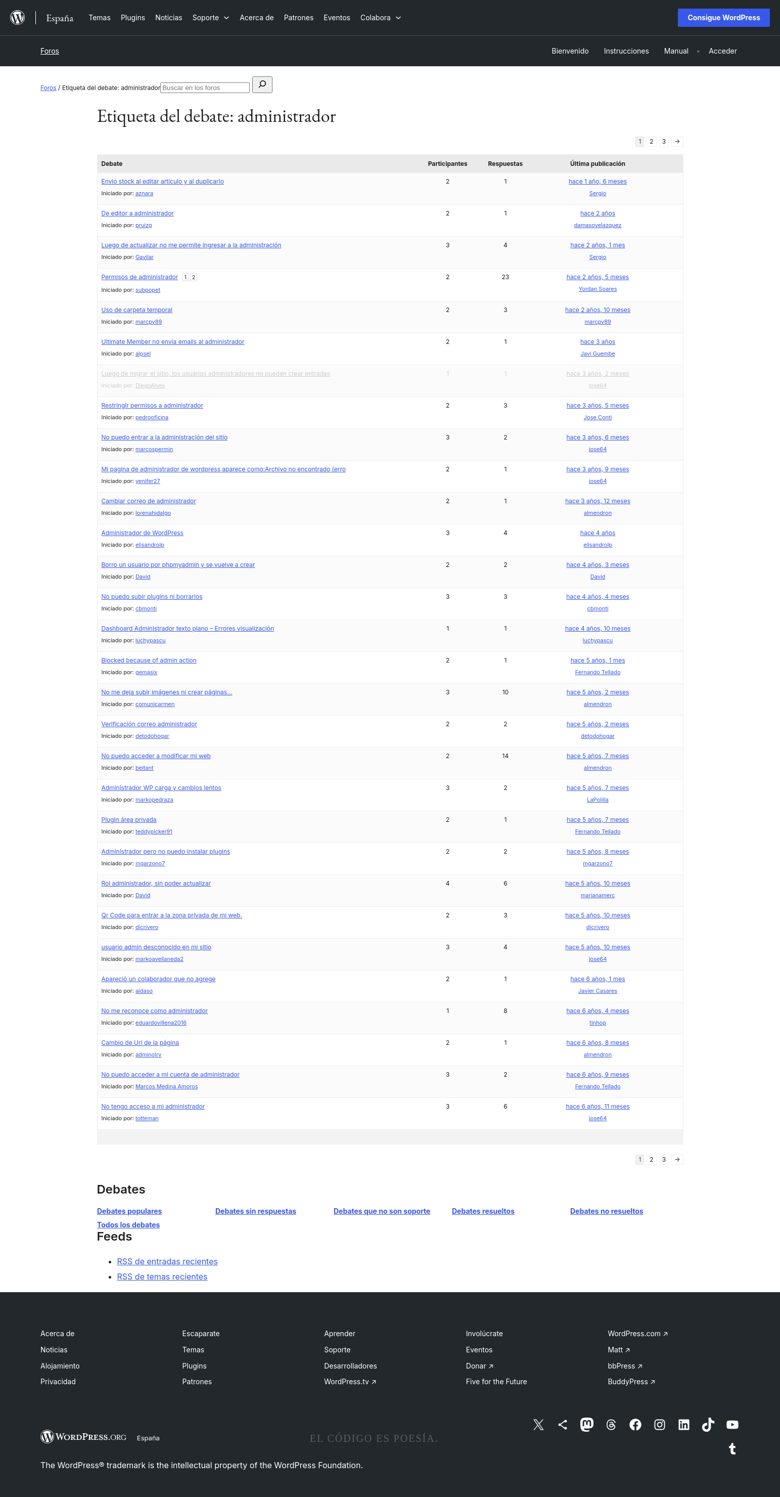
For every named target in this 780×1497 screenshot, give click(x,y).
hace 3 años (597, 341)
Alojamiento (60, 1365)
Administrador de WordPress (142, 533)
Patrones (197, 1381)
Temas (193, 1349)
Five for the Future (496, 1381)
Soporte (337, 1349)
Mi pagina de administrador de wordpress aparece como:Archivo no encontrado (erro (224, 469)
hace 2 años (597, 213)
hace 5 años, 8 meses (598, 851)
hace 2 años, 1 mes (598, 245)
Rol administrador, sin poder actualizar (156, 883)
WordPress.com (638, 1333)
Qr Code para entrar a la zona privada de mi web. (172, 915)
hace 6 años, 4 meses (597, 1011)
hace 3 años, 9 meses (598, 469)
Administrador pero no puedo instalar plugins (166, 851)
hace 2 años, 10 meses (597, 310)
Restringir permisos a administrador (153, 405)
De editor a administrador (138, 213)
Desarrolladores (350, 1365)
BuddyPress (631, 1381)
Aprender (339, 1333)
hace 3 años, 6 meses (598, 437)
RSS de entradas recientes (167, 1261)
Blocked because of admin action (149, 660)
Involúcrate (484, 1333)
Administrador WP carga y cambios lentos (161, 787)
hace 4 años (598, 533)
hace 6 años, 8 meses (598, 1042)
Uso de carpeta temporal (137, 310)
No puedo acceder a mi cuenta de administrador (171, 1074)
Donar (480, 1365)
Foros (49, 51)
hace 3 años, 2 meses (598, 373)
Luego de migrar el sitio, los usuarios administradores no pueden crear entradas (216, 373)
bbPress (625, 1365)
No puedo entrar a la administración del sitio (165, 437)
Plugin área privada (129, 819)
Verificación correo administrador (149, 724)
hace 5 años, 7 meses (598, 756)
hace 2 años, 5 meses (598, 277)
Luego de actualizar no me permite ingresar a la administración (192, 245)
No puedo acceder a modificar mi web (156, 756)
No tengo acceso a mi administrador (153, 1106)
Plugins (194, 1365)
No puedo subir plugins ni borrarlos (152, 596)
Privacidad (58, 1381)
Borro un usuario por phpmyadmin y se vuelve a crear (178, 564)
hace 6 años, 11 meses (597, 1106)
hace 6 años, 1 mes (598, 979)
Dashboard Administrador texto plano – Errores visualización (188, 628)
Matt (619, 1349)
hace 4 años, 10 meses (597, 628)
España (148, 1438)
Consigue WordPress (723, 17)
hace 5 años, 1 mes (598, 660)
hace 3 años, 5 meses (598, 405)
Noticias (54, 1349)
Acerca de (57, 1333)
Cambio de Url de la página (140, 1042)
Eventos (479, 1349)
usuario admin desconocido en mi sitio (157, 947)
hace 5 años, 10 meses (597, 883)
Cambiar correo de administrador (149, 501)
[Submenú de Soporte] (211, 17)
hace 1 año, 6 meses (598, 181)
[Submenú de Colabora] (380, 17)
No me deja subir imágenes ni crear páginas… (167, 692)
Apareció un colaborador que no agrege (159, 979)
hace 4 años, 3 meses (597, 564)
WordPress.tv (350, 1381)
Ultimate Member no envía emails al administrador (173, 341)
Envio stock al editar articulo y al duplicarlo (163, 181)
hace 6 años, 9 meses (598, 1074)
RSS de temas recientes (162, 1276)
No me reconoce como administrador (155, 1011)
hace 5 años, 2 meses (598, 692)
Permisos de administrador (140, 277)
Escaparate (201, 1333)
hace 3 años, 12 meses (597, 501)
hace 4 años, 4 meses (597, 596)
